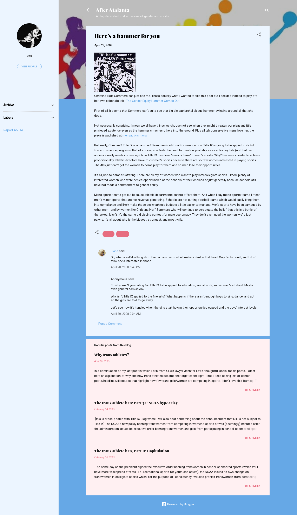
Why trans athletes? (111, 354)
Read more (253, 390)
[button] (258, 35)
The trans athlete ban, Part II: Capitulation (131, 450)
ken (29, 56)
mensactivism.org (135, 135)
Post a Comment (110, 324)
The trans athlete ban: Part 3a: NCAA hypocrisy (136, 402)
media (108, 234)
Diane (114, 251)
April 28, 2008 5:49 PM (125, 267)
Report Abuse (13, 130)
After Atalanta (113, 10)
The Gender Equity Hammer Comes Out (152, 101)
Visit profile (29, 66)
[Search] (267, 11)
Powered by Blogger (177, 504)
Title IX (122, 234)
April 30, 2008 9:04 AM (126, 314)
